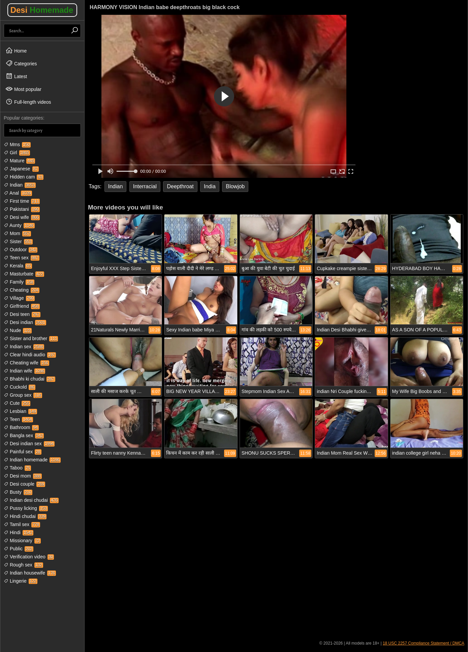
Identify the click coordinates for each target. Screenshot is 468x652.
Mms (17, 144)
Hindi (18, 532)
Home (16, 50)
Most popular (23, 89)
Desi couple (24, 484)
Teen (18, 419)
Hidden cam (23, 177)
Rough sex (23, 564)
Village (19, 298)
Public (18, 548)
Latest (16, 76)
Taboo (17, 467)
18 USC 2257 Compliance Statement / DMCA (423, 643)
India (210, 186)
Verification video (29, 556)
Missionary (22, 540)
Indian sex (24, 346)
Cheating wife (26, 362)
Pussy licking (26, 508)
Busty (18, 492)
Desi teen (22, 314)
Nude (18, 330)
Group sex (23, 395)
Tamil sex (22, 524)
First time (22, 201)
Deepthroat (180, 186)
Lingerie (20, 581)
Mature (19, 160)
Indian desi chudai (31, 500)
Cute (17, 403)
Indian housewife (30, 573)
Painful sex (22, 451)
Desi (41, 9)
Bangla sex (24, 435)
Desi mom (23, 476)
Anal (18, 193)
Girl (17, 152)
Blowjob (235, 186)
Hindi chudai (25, 516)
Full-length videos (28, 101)
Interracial (145, 186)
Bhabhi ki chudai (29, 379)
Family (19, 282)
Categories (21, 63)
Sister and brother (31, 338)
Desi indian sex (29, 443)
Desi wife (22, 217)
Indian (20, 185)
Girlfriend (22, 306)
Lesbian (20, 411)
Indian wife (24, 370)
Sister (18, 241)
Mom (17, 233)
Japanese (21, 168)
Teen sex (21, 257)
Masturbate (24, 273)
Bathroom (21, 427)
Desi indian (25, 322)
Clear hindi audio (30, 354)
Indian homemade (32, 459)
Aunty (19, 225)
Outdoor (20, 249)
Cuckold (19, 387)
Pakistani (22, 209)
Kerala (18, 265)
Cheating (21, 290)
